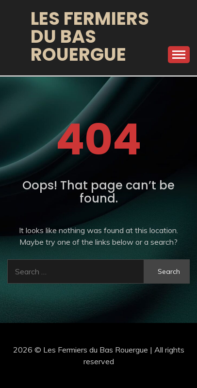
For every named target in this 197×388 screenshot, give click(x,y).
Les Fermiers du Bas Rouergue (90, 36)
